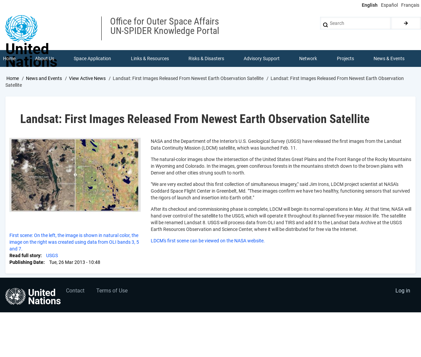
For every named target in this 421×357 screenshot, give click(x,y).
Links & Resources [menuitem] (150, 58)
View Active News (87, 78)
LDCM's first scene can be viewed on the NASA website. (208, 240)
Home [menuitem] (9, 58)
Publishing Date (26, 262)
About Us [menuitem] (44, 58)
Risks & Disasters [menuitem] (206, 58)
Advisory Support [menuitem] (262, 58)
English (370, 5)
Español (389, 5)
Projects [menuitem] (345, 58)
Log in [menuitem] (402, 290)
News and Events (44, 78)
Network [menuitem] (308, 58)
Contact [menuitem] (75, 290)
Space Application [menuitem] (92, 58)
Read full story (24, 255)
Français (410, 5)
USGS (52, 255)
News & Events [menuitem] (389, 58)
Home (12, 78)
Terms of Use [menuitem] (112, 290)
